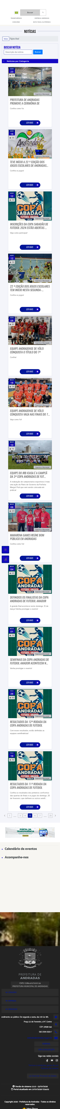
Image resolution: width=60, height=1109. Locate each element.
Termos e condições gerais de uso (43, 1065)
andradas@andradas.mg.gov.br (39, 1038)
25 (50, 815)
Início (6, 38)
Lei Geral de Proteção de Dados (43, 1076)
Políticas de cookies (50, 1068)
